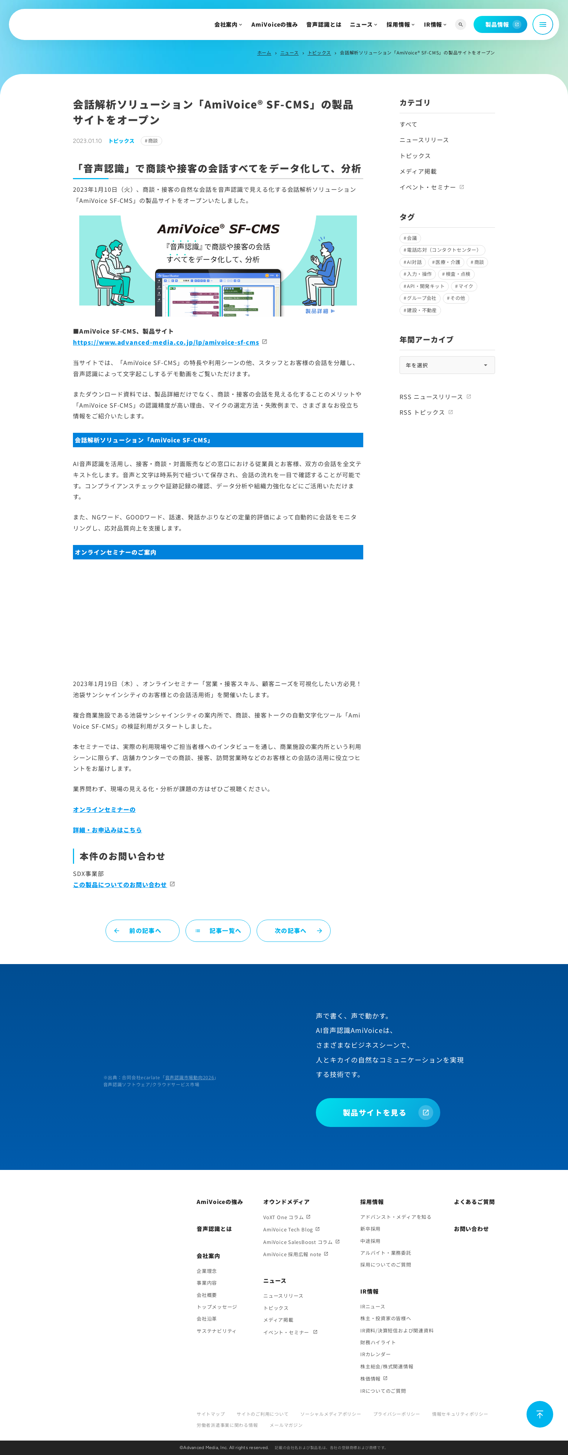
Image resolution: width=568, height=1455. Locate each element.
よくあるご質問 (474, 1201)
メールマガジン (286, 1425)
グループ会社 (421, 297)
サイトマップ (211, 1414)
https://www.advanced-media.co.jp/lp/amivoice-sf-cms (166, 342)
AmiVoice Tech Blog (288, 1229)
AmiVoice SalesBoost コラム (298, 1241)
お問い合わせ (471, 1228)
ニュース (361, 24)
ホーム (264, 52)
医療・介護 (447, 261)
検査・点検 (458, 273)
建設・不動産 (422, 310)
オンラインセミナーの (104, 809)
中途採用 (370, 1240)
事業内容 (207, 1282)
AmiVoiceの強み (274, 24)
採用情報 (398, 24)
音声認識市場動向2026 (189, 1077)
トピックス (319, 52)
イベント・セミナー (428, 187)
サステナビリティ (217, 1330)
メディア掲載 (418, 171)
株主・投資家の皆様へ (385, 1318)
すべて (409, 124)
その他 (457, 297)
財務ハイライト (378, 1342)
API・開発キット (426, 286)
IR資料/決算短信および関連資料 (397, 1330)
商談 (153, 140)
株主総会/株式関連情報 (387, 1366)
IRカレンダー (375, 1354)
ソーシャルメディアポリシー (330, 1414)
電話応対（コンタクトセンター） (444, 249)
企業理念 (207, 1270)
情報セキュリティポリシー (460, 1414)
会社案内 (226, 24)
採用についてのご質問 (385, 1264)
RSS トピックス (422, 412)
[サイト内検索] (460, 24)
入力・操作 (419, 273)
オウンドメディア (286, 1201)
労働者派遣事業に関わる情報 (227, 1425)
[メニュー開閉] (542, 24)
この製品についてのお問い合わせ (120, 884)
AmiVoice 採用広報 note (292, 1254)
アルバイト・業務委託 (385, 1252)
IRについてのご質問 (383, 1390)
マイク (465, 286)
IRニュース (372, 1306)
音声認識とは (323, 24)
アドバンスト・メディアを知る (396, 1216)
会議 (412, 237)
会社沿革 (207, 1318)
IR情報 (433, 24)
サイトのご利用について (262, 1414)
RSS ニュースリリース (431, 396)
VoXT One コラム (283, 1217)
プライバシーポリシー (396, 1414)
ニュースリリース (424, 139)
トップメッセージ (217, 1306)
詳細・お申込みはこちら (107, 829)
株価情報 (370, 1378)
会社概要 (207, 1294)
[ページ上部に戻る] (540, 1414)
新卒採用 (370, 1228)
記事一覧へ (218, 930)
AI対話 (414, 261)
